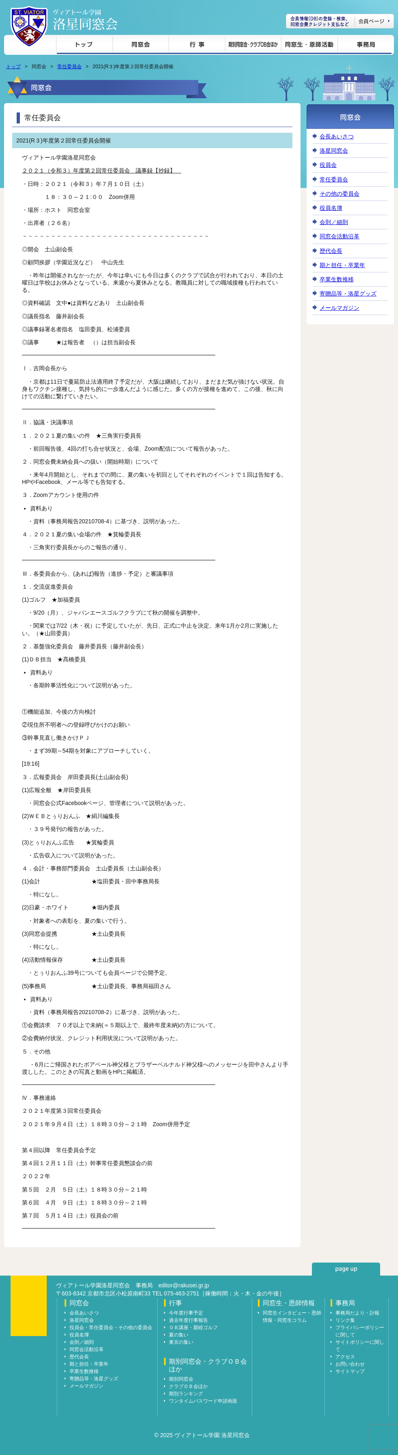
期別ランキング (186, 1394)
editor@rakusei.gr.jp (183, 1285)
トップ (84, 46)
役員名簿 (331, 208)
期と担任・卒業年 (342, 265)
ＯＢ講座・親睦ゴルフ (193, 1327)
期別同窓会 (181, 1379)
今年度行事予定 (186, 1313)
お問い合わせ (350, 1364)
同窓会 (140, 46)
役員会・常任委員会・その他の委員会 (110, 1327)
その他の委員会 (339, 193)
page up (346, 1269)
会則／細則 (334, 222)
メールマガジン (339, 307)
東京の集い (181, 1342)
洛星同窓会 (334, 150)
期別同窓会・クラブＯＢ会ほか (253, 46)
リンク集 (345, 1320)
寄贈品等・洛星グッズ (348, 293)
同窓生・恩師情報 (309, 46)
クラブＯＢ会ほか (188, 1386)
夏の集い (178, 1335)
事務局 (364, 46)
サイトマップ (350, 1371)
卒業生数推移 (337, 279)
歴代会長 (331, 251)
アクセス (345, 1357)
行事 (197, 46)
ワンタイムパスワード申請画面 (203, 1401)
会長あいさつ (337, 136)
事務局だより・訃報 (357, 1313)
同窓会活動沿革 (339, 236)
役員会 (328, 165)
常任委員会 (69, 66)
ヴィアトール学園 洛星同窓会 (85, 19)
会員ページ (340, 21)
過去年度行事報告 (188, 1320)
